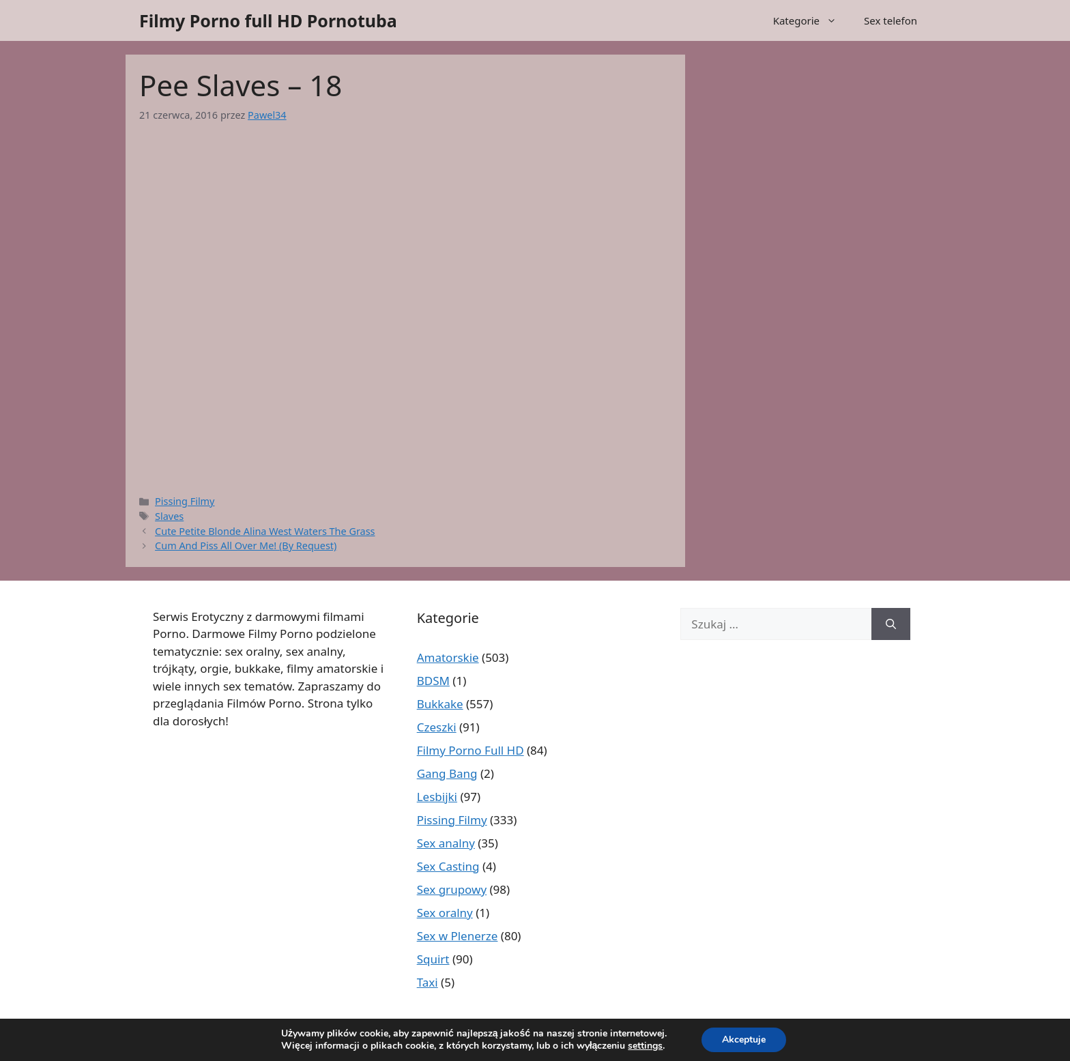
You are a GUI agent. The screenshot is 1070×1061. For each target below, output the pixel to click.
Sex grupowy (452, 889)
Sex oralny (445, 912)
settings (645, 1046)
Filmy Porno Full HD (470, 750)
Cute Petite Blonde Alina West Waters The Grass (265, 531)
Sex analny (446, 843)
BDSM (433, 680)
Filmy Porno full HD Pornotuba (268, 20)
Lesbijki (437, 796)
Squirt (433, 959)
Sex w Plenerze (457, 936)
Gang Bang (447, 773)
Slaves (169, 516)
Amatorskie (448, 657)
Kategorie (811, 20)
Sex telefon (890, 20)
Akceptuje (744, 1039)
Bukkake (440, 704)
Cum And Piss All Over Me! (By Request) (245, 545)
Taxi (427, 982)
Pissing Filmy (184, 501)
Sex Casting (448, 866)
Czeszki (437, 727)
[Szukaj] (890, 624)
